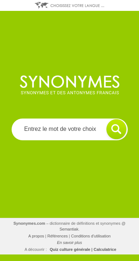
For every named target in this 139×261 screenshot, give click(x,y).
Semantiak (69, 229)
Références (58, 236)
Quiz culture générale (70, 249)
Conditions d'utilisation (91, 236)
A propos (36, 236)
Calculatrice (105, 249)
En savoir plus (69, 242)
